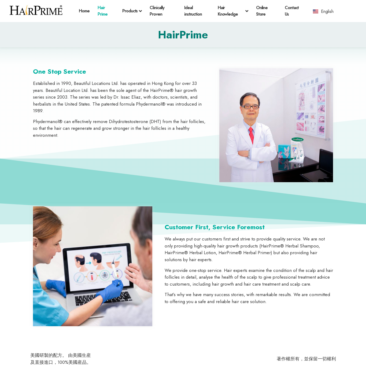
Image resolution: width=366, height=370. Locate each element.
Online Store (262, 11)
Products (132, 11)
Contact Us (292, 11)
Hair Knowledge (233, 11)
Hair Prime (103, 11)
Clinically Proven (157, 11)
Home (84, 11)
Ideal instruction (193, 11)
